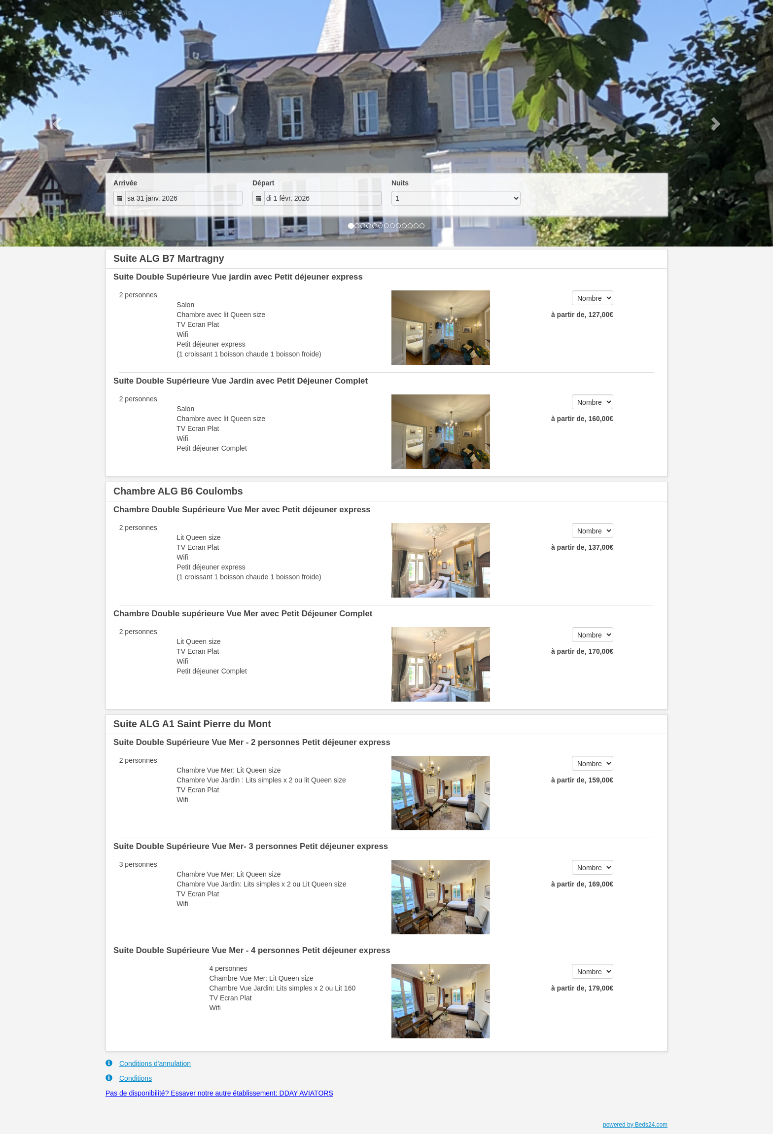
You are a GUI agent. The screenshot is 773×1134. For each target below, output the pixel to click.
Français (120, 13)
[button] (58, 123)
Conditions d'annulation (148, 1063)
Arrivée (125, 183)
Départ (263, 183)
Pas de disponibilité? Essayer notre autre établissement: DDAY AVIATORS (219, 1093)
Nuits (400, 183)
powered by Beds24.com (635, 1124)
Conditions (128, 1078)
